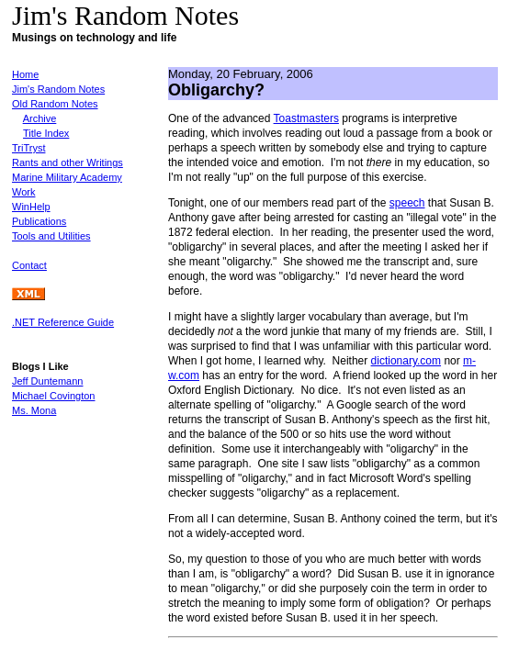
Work (23, 191)
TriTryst (28, 147)
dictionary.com (406, 360)
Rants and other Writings (67, 162)
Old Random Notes (55, 103)
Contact (29, 265)
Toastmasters (306, 118)
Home (25, 74)
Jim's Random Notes (58, 89)
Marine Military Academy (67, 177)
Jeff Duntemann (47, 381)
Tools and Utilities (51, 235)
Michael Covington (54, 395)
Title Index (46, 133)
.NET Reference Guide (63, 322)
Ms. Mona (34, 410)
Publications (39, 221)
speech (407, 202)
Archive (40, 118)
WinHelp (31, 206)
